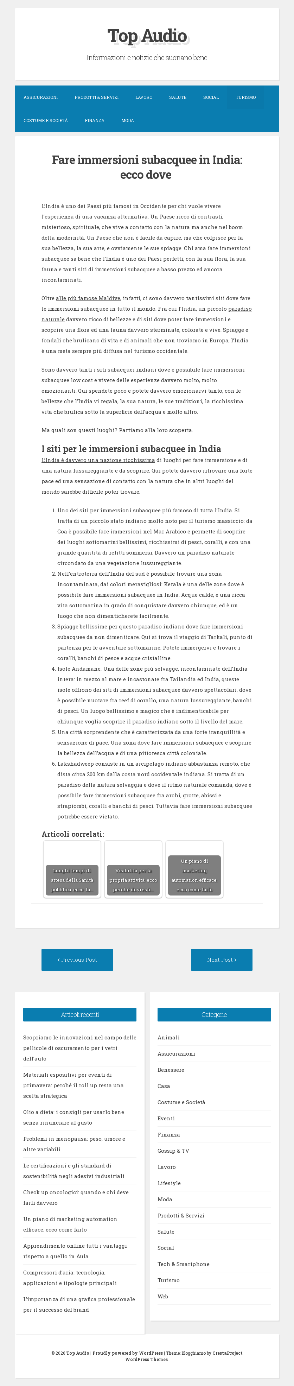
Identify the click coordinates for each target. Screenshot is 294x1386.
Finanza (94, 120)
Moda (127, 120)
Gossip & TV (173, 1150)
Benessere (171, 1069)
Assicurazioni (41, 97)
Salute (177, 97)
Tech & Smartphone (184, 1263)
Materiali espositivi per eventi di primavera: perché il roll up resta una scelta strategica (73, 1085)
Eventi (166, 1118)
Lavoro (143, 97)
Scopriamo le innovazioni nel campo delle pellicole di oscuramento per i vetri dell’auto (79, 1048)
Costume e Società (46, 120)
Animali (169, 1037)
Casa (164, 1085)
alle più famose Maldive (88, 298)
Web (163, 1296)
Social (211, 97)
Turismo (246, 97)
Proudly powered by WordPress (127, 1353)
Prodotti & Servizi (97, 97)
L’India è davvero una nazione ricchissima (98, 459)
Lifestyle (169, 1182)
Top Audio (147, 35)
